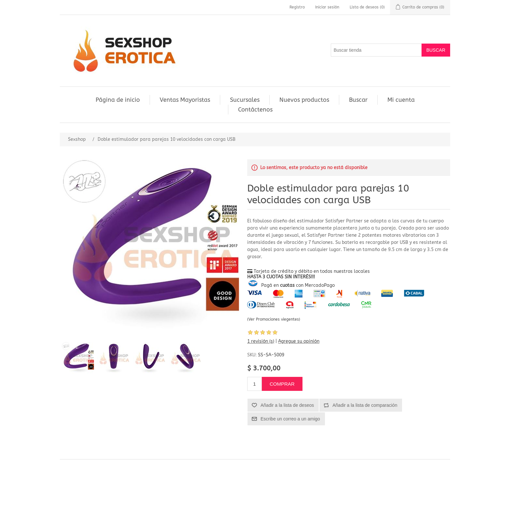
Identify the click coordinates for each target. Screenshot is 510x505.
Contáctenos (255, 109)
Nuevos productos (304, 99)
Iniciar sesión (327, 7)
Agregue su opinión (298, 341)
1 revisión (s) (260, 341)
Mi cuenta (401, 99)
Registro (297, 7)
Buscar (358, 99)
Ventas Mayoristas (185, 99)
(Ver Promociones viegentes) (273, 319)
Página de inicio (118, 99)
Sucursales (245, 99)
